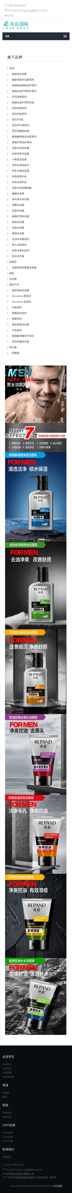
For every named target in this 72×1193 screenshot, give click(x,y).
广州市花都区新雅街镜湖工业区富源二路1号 (29, 1177)
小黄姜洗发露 (18, 159)
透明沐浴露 (16, 233)
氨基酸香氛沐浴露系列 (22, 136)
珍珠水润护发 (18, 182)
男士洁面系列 (18, 244)
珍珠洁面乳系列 (19, 250)
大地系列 (15, 330)
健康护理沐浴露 (19, 216)
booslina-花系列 (20, 301)
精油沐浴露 (16, 222)
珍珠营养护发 (18, 176)
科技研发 (7, 1112)
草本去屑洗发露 (19, 170)
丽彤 (11, 273)
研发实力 (7, 1116)
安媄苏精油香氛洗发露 (22, 267)
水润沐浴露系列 (19, 239)
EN (12, 15)
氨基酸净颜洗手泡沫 (21, 335)
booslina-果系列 (20, 296)
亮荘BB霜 (16, 119)
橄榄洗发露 (16, 193)
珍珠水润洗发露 (19, 147)
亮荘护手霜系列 (19, 125)
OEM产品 (7, 1141)
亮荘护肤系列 (18, 113)
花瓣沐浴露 (16, 204)
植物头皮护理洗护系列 (22, 91)
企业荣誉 (7, 1072)
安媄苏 (13, 261)
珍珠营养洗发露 (19, 153)
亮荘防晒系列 (18, 96)
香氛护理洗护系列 (20, 142)
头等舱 (13, 278)
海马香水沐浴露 (19, 199)
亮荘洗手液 (16, 256)
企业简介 (7, 1064)
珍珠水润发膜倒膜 (20, 187)
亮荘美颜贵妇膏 (19, 130)
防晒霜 (14, 352)
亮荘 (11, 68)
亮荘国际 (58, 1186)
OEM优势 (7, 1132)
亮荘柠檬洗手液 (19, 341)
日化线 (5, 1092)
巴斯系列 (15, 307)
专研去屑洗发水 (19, 165)
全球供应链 (8, 1076)
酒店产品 (14, 284)
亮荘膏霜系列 (18, 108)
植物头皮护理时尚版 (21, 102)
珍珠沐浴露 (16, 227)
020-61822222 (15, 5)
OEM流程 (7, 1136)
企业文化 (7, 1068)
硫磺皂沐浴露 (18, 73)
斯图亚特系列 (18, 313)
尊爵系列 (15, 318)
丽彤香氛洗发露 (19, 290)
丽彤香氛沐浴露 (19, 324)
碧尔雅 (13, 347)
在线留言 (7, 1156)
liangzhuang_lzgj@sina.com (26, 10)
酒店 (4, 1096)
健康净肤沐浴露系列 (21, 79)
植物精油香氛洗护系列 (22, 85)
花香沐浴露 (16, 210)
